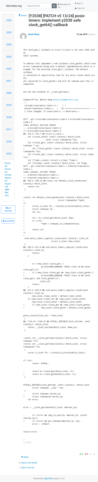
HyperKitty (48, 478)
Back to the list (26, 468)
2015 (9, 153)
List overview (8, 209)
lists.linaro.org (14, 5)
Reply (24, 457)
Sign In (79, 3)
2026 (9, 20)
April (7, 195)
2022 (9, 68)
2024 (9, 44)
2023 (9, 56)
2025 (9, 32)
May (6, 192)
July (6, 186)
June (7, 189)
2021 (9, 80)
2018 (9, 117)
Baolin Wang (33, 34)
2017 (9, 129)
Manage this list (64, 5)
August (8, 184)
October (8, 175)
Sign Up (79, 8)
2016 (9, 141)
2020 (9, 93)
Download (8, 221)
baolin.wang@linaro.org (65, 99)
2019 (9, 105)
